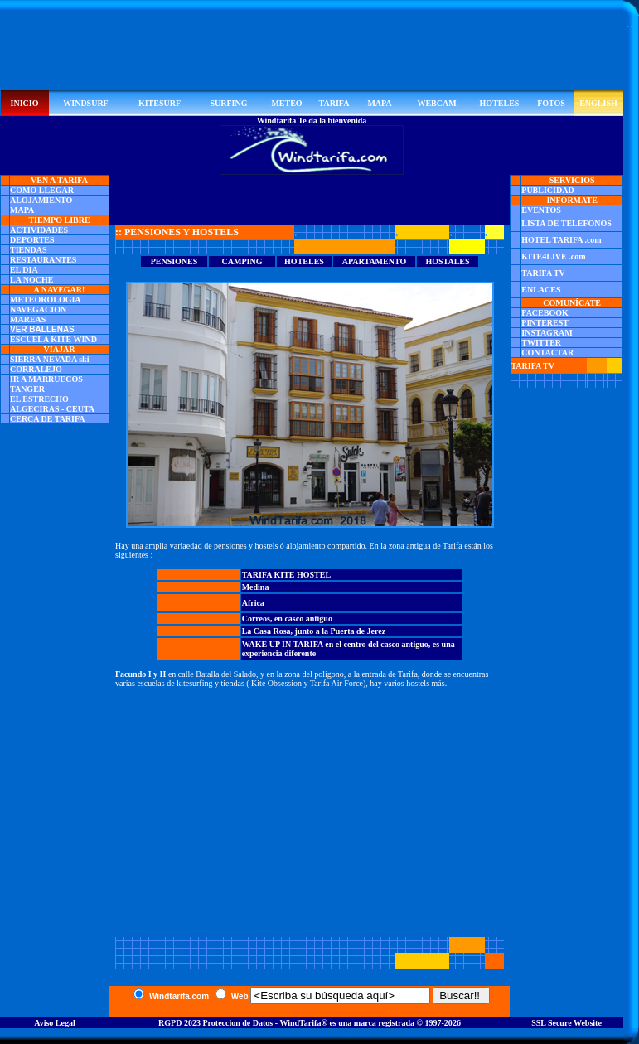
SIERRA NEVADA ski (49, 359)
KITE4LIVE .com (553, 256)
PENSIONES (174, 261)
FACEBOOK (544, 312)
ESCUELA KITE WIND (53, 339)
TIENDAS (28, 249)
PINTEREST (545, 322)
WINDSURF (85, 103)
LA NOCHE (32, 279)
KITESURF (159, 103)
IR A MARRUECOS (46, 379)
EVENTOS (541, 210)
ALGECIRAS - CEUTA (52, 408)
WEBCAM (436, 103)
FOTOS (551, 103)
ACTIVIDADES (39, 229)
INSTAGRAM (546, 332)
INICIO (25, 103)
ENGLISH (598, 103)
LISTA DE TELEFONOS (566, 223)
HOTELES (500, 103)
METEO (286, 103)
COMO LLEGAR (42, 190)
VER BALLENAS (42, 329)
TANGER (27, 389)
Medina (255, 587)
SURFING (228, 103)
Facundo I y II (140, 674)
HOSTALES (447, 261)
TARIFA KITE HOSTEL (286, 574)
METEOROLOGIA (45, 299)
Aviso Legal (54, 1022)
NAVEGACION (38, 309)
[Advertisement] (311, 53)
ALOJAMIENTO (41, 200)
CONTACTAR (547, 352)
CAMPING (242, 261)
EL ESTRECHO (39, 399)
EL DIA (24, 269)
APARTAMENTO (374, 261)
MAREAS (28, 319)
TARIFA (334, 103)
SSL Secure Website (566, 1022)
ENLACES (540, 289)
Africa (253, 602)
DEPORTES (32, 239)
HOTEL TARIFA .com (561, 239)
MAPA (379, 103)
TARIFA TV (543, 273)
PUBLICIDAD (547, 190)
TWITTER (541, 342)
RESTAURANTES (43, 259)
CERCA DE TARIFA (47, 418)
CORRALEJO (36, 369)
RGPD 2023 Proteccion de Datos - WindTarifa (239, 1022)
